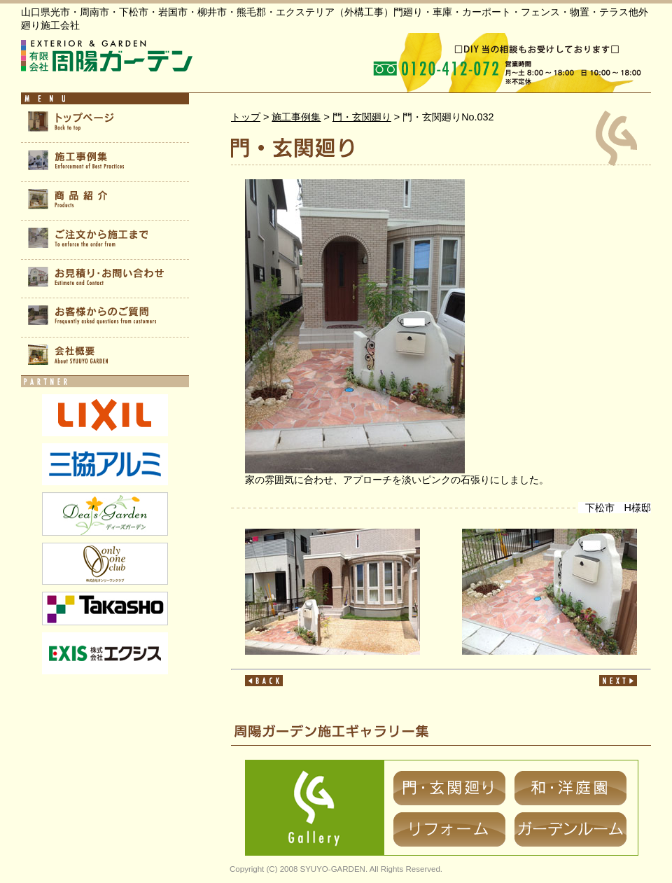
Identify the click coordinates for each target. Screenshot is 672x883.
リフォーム (449, 829)
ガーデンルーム (570, 829)
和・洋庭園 (570, 788)
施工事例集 (296, 117)
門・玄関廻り (361, 117)
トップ (245, 117)
